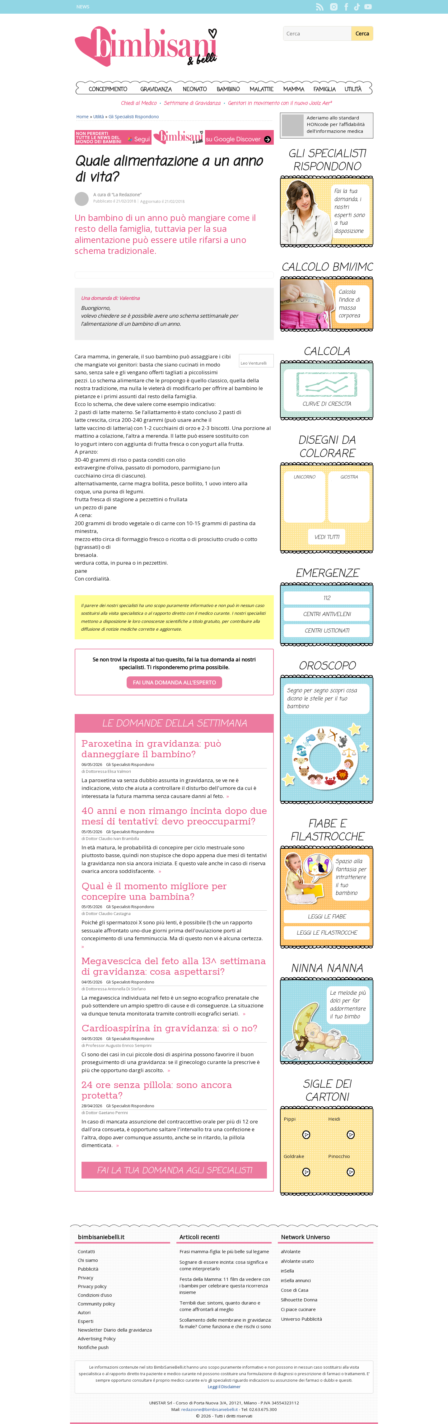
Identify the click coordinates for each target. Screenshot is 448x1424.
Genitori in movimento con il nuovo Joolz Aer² (279, 103)
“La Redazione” (127, 195)
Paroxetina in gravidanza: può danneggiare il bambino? (151, 749)
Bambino (228, 90)
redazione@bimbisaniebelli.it (209, 1409)
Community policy (96, 1303)
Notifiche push (93, 1347)
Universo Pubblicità (301, 1319)
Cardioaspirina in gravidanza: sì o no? (170, 1028)
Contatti (86, 1251)
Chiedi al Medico (138, 103)
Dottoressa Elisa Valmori (108, 771)
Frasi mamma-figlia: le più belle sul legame (224, 1251)
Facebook (346, 7)
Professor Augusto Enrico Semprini (119, 1045)
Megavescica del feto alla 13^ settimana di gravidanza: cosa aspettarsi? (174, 966)
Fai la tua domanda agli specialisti (174, 1171)
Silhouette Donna (299, 1299)
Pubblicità (88, 1269)
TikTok (357, 7)
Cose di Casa (294, 1290)
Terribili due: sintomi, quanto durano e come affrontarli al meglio (220, 1306)
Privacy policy (92, 1286)
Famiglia (325, 90)
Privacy (85, 1277)
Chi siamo (88, 1260)
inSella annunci (296, 1280)
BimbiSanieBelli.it (146, 47)
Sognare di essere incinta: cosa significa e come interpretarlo (224, 1265)
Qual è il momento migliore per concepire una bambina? (154, 891)
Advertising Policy (97, 1338)
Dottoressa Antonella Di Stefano (116, 989)
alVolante (291, 1251)
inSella (287, 1271)
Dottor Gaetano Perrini (107, 1112)
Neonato (195, 90)
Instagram (334, 7)
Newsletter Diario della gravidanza (115, 1330)
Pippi (290, 1120)
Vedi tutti (326, 537)
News (82, 6)
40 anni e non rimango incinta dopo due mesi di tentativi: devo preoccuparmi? (174, 816)
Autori (84, 1312)
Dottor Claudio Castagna (108, 913)
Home (83, 116)
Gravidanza (156, 90)
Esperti (85, 1321)
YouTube (367, 7)
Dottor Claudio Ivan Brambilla (112, 838)
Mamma (293, 90)
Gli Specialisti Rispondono (134, 116)
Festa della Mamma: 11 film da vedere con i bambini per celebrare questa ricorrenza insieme (225, 1285)
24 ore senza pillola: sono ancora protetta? (157, 1090)
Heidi (334, 1120)
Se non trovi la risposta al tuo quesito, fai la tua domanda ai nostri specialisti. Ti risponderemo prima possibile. (174, 672)
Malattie (261, 90)
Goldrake (294, 1157)
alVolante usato (297, 1261)
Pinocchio (339, 1157)
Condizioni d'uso (95, 1295)
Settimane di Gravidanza (192, 103)
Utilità (353, 90)
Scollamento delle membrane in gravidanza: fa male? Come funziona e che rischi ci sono (226, 1323)
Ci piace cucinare (298, 1309)
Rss (320, 7)
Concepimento (108, 90)
